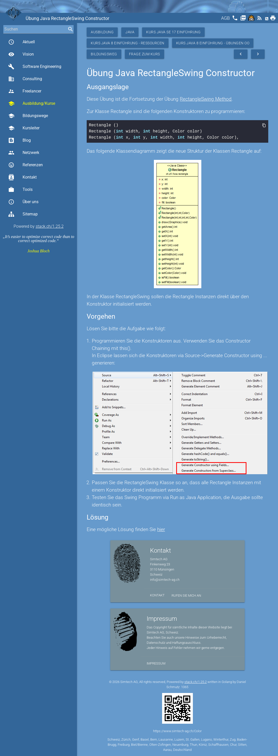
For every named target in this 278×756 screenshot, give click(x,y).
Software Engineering (34, 66)
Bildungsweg (104, 54)
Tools (20, 189)
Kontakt (22, 177)
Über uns (23, 202)
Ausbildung (102, 32)
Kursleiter (23, 128)
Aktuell (21, 42)
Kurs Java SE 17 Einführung (173, 32)
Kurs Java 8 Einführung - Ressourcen (127, 43)
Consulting (25, 79)
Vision (21, 54)
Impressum (156, 663)
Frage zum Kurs (144, 54)
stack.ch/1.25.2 (50, 226)
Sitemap (23, 214)
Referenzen (25, 165)
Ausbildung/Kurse (31, 103)
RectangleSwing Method (206, 99)
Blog (19, 140)
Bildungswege (28, 116)
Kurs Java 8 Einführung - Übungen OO (213, 43)
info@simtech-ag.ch (165, 580)
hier (161, 529)
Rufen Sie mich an (186, 595)
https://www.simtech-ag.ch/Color (177, 731)
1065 (184, 687)
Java (129, 32)
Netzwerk (23, 153)
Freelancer (24, 91)
